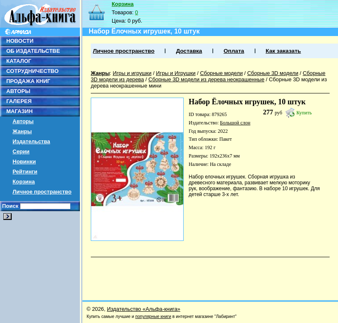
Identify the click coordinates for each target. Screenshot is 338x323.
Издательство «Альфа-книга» (143, 309)
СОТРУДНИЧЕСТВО (32, 71)
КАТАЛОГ (18, 61)
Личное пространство (42, 192)
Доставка (189, 51)
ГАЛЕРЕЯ (19, 101)
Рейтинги (25, 171)
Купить (304, 113)
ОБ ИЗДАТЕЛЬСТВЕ (33, 51)
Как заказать (283, 51)
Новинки (24, 161)
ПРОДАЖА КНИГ (28, 81)
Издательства (31, 141)
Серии (21, 151)
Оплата (233, 51)
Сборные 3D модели (272, 73)
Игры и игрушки (132, 73)
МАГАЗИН (19, 111)
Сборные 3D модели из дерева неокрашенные (206, 79)
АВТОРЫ (18, 91)
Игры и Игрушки (176, 73)
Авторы (23, 121)
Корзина (24, 181)
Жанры (22, 131)
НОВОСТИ (19, 41)
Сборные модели (221, 73)
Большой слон (235, 123)
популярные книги (153, 316)
